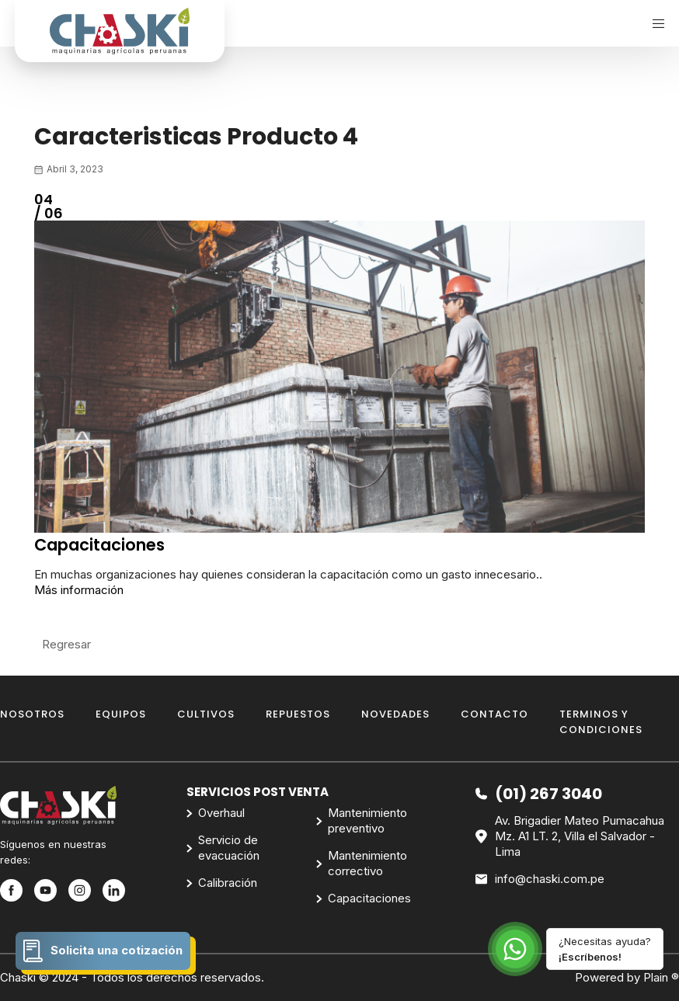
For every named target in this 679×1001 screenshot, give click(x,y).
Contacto (494, 714)
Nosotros (32, 714)
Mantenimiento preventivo (367, 820)
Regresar (66, 644)
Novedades (395, 714)
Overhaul (221, 812)
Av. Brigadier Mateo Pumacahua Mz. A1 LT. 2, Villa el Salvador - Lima (569, 836)
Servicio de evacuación (228, 847)
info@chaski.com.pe (539, 879)
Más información (79, 589)
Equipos (121, 714)
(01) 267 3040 (538, 793)
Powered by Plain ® (627, 977)
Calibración (227, 882)
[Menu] (653, 23)
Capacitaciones (369, 898)
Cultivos (206, 714)
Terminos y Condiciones (600, 722)
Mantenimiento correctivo (367, 863)
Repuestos (298, 714)
